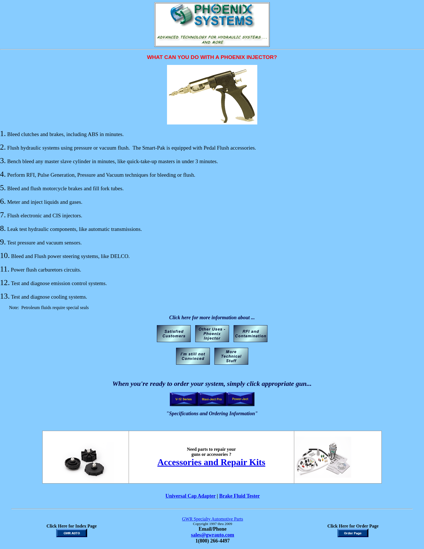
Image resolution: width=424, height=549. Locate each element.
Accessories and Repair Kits (211, 462)
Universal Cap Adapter (190, 496)
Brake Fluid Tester (239, 496)
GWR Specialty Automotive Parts (212, 519)
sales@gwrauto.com (212, 535)
